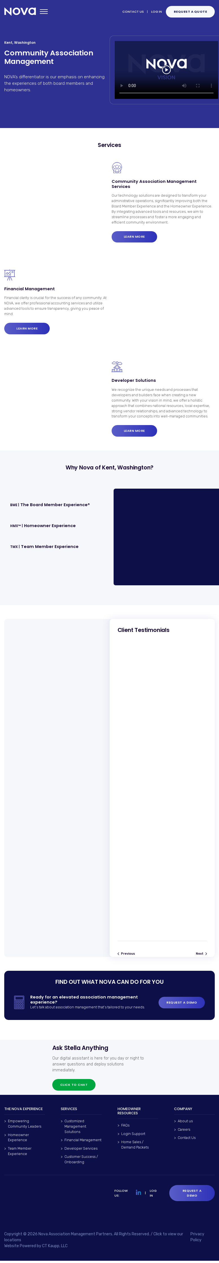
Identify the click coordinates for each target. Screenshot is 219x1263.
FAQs (125, 1127)
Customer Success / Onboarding (81, 1161)
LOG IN (156, 11)
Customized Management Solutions (75, 1128)
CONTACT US (133, 11)
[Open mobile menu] (44, 11)
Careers (184, 1131)
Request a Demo (192, 1195)
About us (185, 1123)
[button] (54, 505)
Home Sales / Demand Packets (135, 1147)
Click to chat (74, 1086)
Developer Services (80, 1150)
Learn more (134, 236)
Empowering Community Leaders (24, 1126)
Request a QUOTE (190, 11)
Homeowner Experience (18, 1139)
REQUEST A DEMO (181, 1004)
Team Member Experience (19, 1153)
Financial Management (82, 1142)
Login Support (133, 1136)
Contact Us (187, 1140)
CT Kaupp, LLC (55, 1248)
